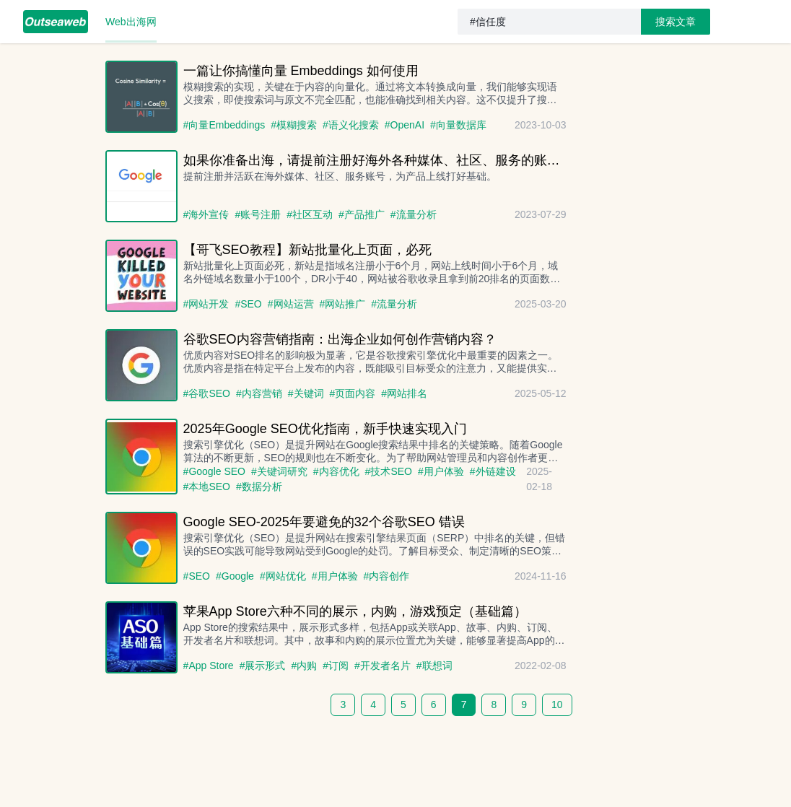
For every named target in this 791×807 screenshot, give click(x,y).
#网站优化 (283, 576)
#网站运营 (291, 304)
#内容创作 (387, 576)
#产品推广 (361, 214)
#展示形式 (263, 665)
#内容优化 (336, 471)
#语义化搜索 (351, 125)
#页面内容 (353, 393)
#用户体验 (441, 471)
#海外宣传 (206, 214)
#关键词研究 (279, 471)
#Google (235, 576)
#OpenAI (404, 125)
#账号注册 (258, 214)
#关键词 (306, 393)
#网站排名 (404, 393)
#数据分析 (259, 486)
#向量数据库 (458, 125)
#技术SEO (388, 471)
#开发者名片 (382, 665)
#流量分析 (413, 214)
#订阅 (336, 665)
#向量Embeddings (224, 125)
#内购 (304, 665)
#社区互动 (310, 214)
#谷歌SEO (206, 393)
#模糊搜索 (294, 125)
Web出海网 (131, 21)
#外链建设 (493, 471)
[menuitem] (55, 21)
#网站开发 (206, 304)
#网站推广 (343, 304)
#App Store (208, 665)
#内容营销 (259, 393)
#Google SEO (214, 471)
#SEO (248, 304)
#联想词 (434, 665)
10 (557, 704)
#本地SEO (206, 486)
